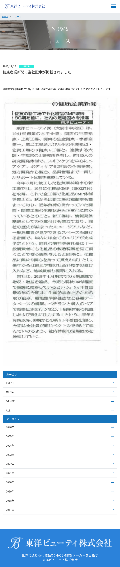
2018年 (10, 500)
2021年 (10, 473)
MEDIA (10, 392)
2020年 (10, 482)
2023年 (10, 454)
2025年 (10, 436)
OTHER (10, 401)
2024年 (10, 445)
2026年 (10, 427)
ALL (8, 410)
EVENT (10, 383)
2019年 (10, 491)
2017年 (10, 509)
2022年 (10, 464)
